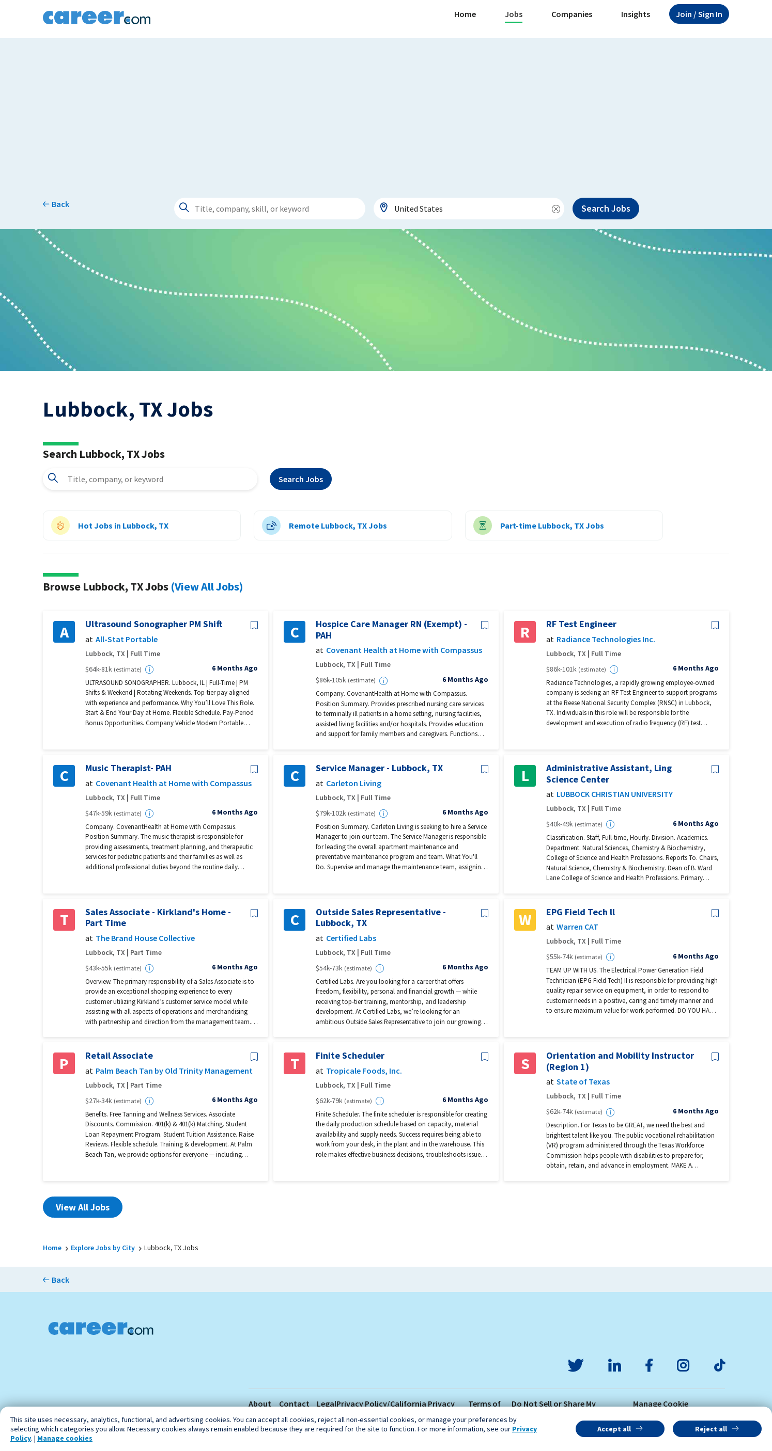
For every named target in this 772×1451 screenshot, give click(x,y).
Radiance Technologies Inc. (606, 639)
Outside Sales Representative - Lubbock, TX (381, 917)
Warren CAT (577, 927)
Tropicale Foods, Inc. (364, 1071)
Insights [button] (635, 14)
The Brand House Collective (145, 938)
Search (301, 479)
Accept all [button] (614, 1428)
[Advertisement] (386, 110)
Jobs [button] (513, 14)
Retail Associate (119, 1055)
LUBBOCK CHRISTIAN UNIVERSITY (615, 794)
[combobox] (469, 208)
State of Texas (583, 1082)
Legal (326, 1403)
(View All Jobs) (207, 586)
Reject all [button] (711, 1428)
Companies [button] (571, 14)
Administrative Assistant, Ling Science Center (609, 773)
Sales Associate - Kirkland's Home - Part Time (158, 917)
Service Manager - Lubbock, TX (379, 768)
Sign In (699, 14)
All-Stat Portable (127, 639)
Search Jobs (605, 208)
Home (465, 14)
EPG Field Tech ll (580, 912)
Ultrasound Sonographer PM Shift (154, 624)
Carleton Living (353, 783)
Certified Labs (351, 938)
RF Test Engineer (581, 624)
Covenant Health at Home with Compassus (404, 650)
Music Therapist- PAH (128, 768)
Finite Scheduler (350, 1055)
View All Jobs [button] (83, 1207)
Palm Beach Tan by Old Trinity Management (174, 1071)
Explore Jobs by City (103, 1247)
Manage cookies (64, 1438)
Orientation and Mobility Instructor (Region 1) (620, 1061)
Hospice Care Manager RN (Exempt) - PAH (391, 629)
